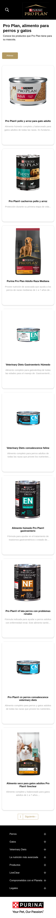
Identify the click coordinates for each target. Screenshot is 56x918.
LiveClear (15, 872)
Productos (15, 865)
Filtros (10, 56)
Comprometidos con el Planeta (26, 880)
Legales (14, 888)
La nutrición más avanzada (24, 857)
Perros (13, 834)
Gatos (13, 841)
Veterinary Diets (18, 849)
